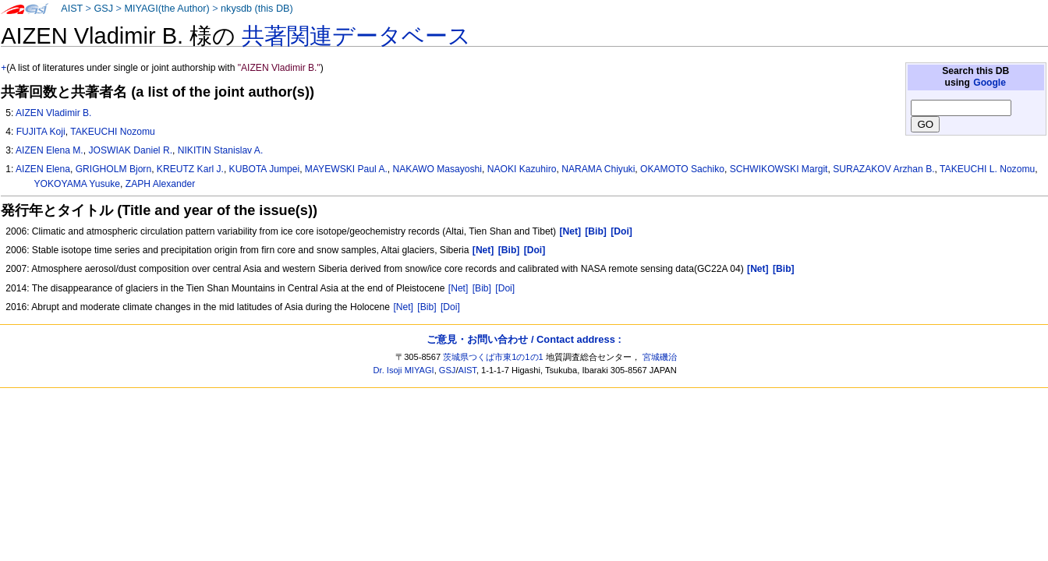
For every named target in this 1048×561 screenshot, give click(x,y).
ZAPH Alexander (160, 183)
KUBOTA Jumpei (264, 169)
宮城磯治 (660, 357)
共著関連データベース (356, 35)
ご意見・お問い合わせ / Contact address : (524, 339)
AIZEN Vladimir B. (53, 113)
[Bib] (482, 288)
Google (989, 82)
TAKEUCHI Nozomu (112, 131)
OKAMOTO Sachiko (682, 169)
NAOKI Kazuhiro (522, 169)
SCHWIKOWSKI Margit (779, 169)
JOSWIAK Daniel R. (130, 150)
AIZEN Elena (43, 169)
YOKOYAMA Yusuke (77, 183)
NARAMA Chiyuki (598, 169)
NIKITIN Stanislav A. (221, 150)
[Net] (458, 288)
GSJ (103, 8)
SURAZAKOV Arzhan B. (883, 169)
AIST (72, 8)
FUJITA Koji (41, 131)
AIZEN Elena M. (49, 150)
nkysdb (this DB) (257, 8)
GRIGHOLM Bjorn (113, 169)
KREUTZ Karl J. (190, 169)
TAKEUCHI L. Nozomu (987, 169)
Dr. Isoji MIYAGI (404, 370)
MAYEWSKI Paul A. (346, 169)
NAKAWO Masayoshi (437, 169)
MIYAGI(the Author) (166, 8)
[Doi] (505, 288)
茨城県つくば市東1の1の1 (493, 357)
